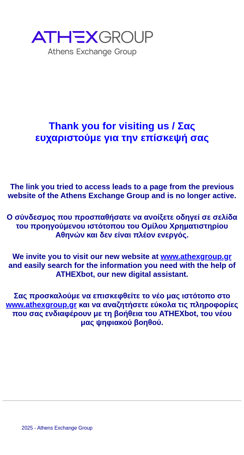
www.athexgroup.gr (196, 256)
